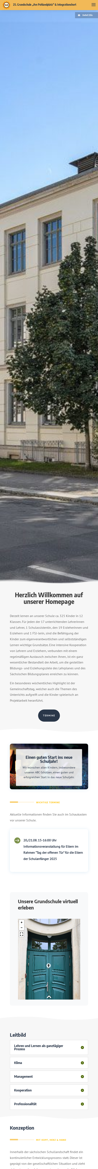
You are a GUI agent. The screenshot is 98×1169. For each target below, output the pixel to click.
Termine (49, 715)
